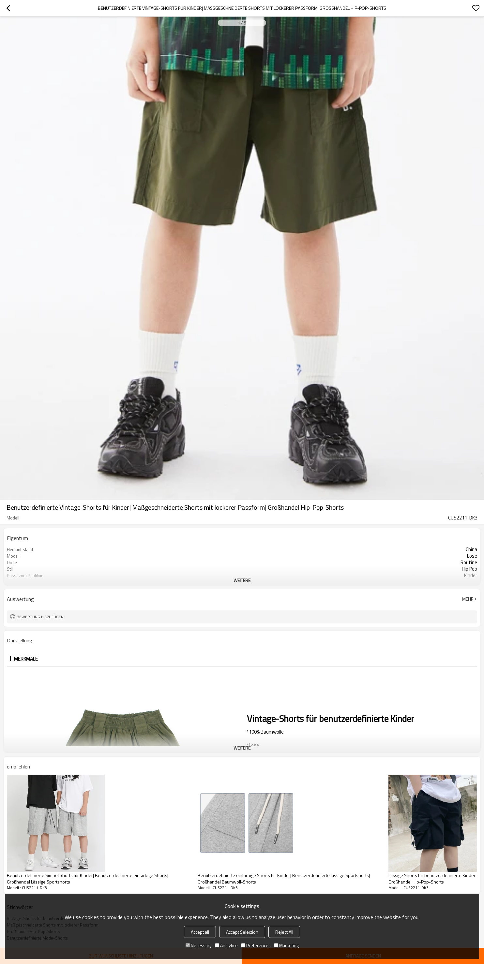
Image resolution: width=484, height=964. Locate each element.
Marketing (286, 945)
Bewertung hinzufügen (40, 617)
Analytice (226, 945)
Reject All (284, 931)
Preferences (256, 945)
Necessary (199, 945)
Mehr (468, 599)
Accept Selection (242, 931)
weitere (242, 580)
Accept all (200, 931)
